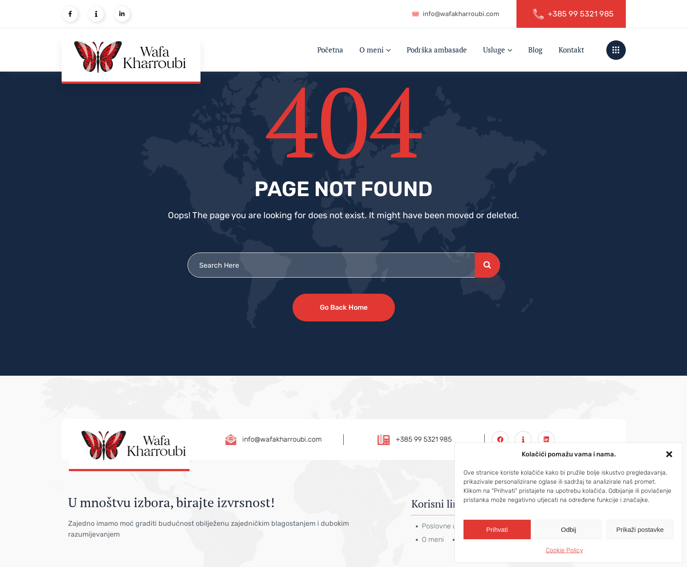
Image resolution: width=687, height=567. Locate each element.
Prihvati (497, 529)
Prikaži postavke (640, 529)
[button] (669, 454)
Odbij (568, 529)
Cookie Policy (564, 550)
